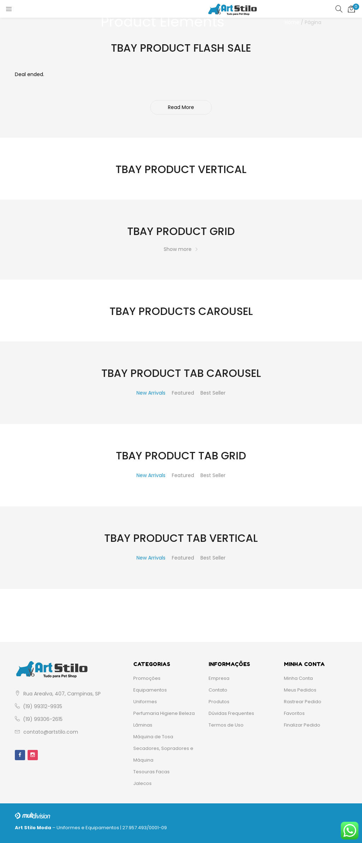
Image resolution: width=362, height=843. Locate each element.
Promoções (146, 678)
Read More (181, 107)
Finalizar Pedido (302, 725)
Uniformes (145, 701)
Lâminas (142, 725)
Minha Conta (298, 678)
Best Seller (213, 392)
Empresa (219, 678)
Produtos (219, 701)
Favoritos (294, 713)
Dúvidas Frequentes (231, 713)
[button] (351, 9)
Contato (218, 690)
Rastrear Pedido (302, 701)
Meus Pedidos (300, 690)
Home (292, 22)
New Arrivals (150, 392)
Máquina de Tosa (153, 736)
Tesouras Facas (151, 771)
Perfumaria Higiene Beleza (164, 713)
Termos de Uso (226, 725)
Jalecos (142, 783)
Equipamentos (150, 690)
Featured (183, 392)
